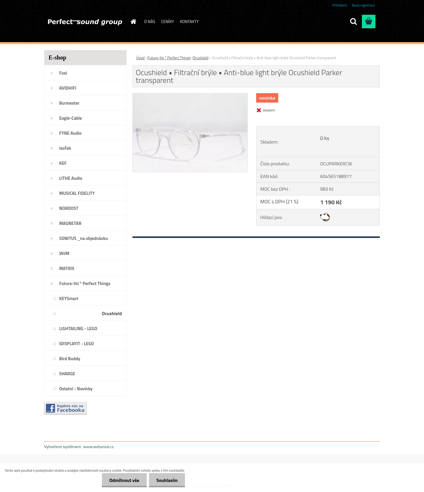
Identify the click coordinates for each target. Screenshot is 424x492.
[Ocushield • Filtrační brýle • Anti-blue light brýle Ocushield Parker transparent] (190, 95)
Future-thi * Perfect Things (84, 283)
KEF (63, 163)
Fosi (63, 73)
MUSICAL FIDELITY (77, 193)
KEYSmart (68, 298)
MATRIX (66, 268)
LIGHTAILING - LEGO (78, 328)
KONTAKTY (189, 21)
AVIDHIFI (67, 88)
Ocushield (112, 313)
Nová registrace (363, 5)
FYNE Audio (70, 133)
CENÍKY (167, 21)
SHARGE (67, 373)
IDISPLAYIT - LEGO (76, 343)
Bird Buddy (69, 358)
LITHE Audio (70, 178)
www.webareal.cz (98, 446)
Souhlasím (167, 480)
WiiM (64, 253)
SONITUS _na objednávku (83, 238)
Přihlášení (339, 5)
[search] (353, 21)
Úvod (140, 58)
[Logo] (84, 22)
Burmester (69, 103)
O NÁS (149, 21)
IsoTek (65, 148)
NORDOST (68, 208)
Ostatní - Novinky (75, 388)
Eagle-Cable (70, 118)
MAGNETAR (70, 223)
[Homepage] (133, 21)
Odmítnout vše (124, 480)
